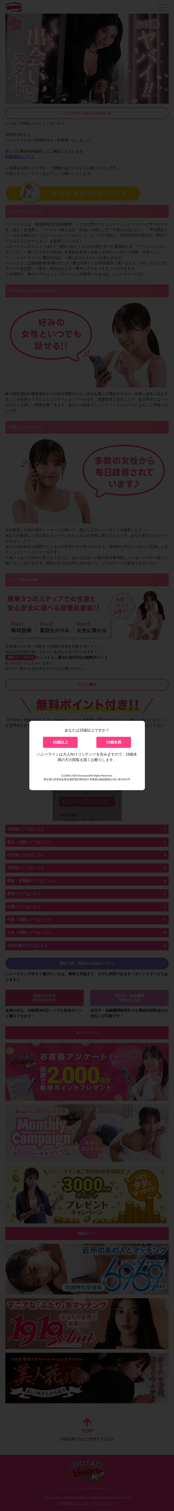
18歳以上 (60, 742)
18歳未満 (113, 742)
